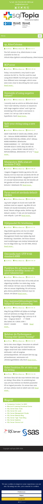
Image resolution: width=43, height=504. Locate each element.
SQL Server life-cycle (14, 411)
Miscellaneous (19, 49)
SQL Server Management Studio (18, 413)
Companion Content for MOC (17, 404)
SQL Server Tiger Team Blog (16, 418)
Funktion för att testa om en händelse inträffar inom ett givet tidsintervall (19, 270)
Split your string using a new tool (19, 124)
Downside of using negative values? (19, 94)
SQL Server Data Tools (15, 409)
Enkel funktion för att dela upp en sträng (20, 368)
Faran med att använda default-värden (21, 193)
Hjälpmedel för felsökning (18, 223)
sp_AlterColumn (13, 44)
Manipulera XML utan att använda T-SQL (18, 163)
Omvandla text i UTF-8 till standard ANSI (18, 255)
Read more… (9, 85)
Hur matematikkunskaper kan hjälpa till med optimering (21, 302)
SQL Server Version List (15, 422)
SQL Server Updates (14, 420)
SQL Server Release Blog (15, 415)
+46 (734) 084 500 (20, 2)
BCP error (9, 65)
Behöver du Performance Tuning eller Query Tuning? (19, 335)
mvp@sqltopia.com (21, 4)
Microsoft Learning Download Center (19, 406)
